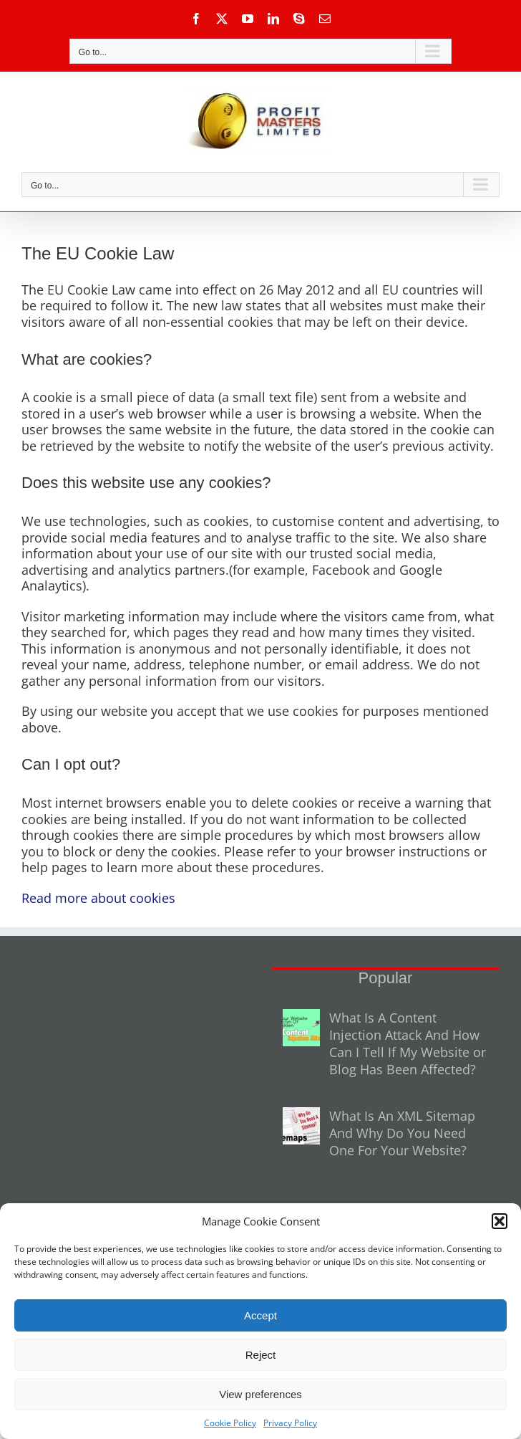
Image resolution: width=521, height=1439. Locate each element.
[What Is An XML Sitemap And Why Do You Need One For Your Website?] (301, 1125)
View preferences (260, 1394)
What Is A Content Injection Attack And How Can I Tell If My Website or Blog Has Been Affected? (407, 1043)
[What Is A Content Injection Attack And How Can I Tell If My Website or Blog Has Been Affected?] (301, 1027)
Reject (260, 1355)
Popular (386, 978)
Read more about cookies (98, 898)
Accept (260, 1315)
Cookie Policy (230, 1423)
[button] (499, 1221)
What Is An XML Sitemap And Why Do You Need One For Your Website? (402, 1133)
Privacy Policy (290, 1423)
